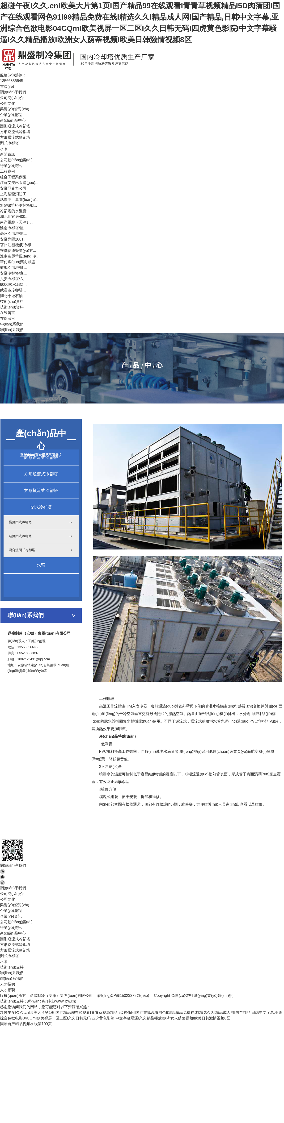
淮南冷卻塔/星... (13, 228)
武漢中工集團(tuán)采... (19, 200)
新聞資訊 (7, 154)
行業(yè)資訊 (11, 166)
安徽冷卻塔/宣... (13, 273)
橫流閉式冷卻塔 (20, 522)
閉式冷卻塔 (9, 143)
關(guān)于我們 (13, 92)
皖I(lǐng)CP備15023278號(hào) (123, 996)
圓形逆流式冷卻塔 (15, 126)
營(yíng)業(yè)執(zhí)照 (213, 996)
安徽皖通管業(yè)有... (18, 251)
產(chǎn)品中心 (13, 120)
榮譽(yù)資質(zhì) (14, 109)
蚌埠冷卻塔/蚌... (13, 268)
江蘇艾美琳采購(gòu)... (19, 183)
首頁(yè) (7, 86)
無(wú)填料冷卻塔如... (18, 205)
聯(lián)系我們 (12, 324)
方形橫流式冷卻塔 (15, 137)
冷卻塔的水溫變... (15, 211)
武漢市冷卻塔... (13, 290)
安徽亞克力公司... (15, 188)
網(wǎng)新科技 (40, 1001)
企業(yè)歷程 (11, 115)
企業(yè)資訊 (11, 916)
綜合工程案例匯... (15, 177)
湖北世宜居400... (14, 217)
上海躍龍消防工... (15, 194)
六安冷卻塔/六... (13, 279)
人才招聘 (7, 984)
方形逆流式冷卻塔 (15, 132)
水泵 (4, 149)
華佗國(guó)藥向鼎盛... (19, 262)
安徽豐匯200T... (13, 239)
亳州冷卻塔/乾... (13, 234)
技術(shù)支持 (12, 967)
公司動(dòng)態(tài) (16, 160)
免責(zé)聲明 (182, 996)
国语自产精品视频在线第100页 (26, 1024)
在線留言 (7, 313)
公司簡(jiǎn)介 (12, 98)
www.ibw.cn (65, 1001)
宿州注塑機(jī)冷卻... (17, 245)
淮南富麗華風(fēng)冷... (19, 256)
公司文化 (7, 103)
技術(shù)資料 (12, 301)
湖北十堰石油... (13, 296)
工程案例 (7, 171)
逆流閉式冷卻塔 (20, 536)
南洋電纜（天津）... (16, 222)
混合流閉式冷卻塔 (22, 550)
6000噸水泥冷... (13, 285)
